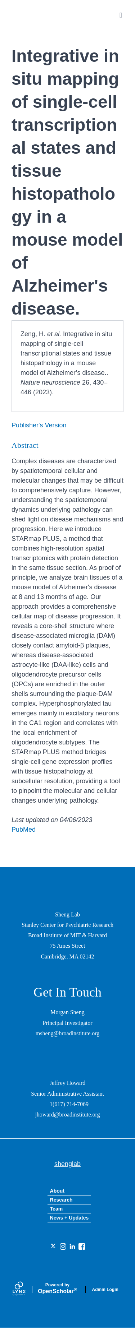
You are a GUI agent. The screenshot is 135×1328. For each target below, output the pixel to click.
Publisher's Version (39, 425)
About (57, 1191)
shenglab (45, 15)
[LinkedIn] (72, 1246)
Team (56, 1209)
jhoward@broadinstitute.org (67, 1114)
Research (61, 1200)
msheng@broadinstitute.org (68, 1033)
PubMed (24, 829)
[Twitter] (53, 1246)
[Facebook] (81, 1246)
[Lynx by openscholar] (25, 1289)
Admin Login (105, 1289)
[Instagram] (63, 1246)
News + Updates (69, 1218)
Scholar (57, 1288)
